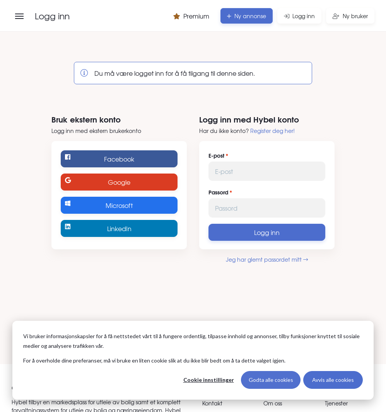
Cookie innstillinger (208, 379)
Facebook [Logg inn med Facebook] (99, 158)
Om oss (272, 403)
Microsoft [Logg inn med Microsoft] (99, 205)
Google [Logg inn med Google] (97, 182)
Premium (191, 15)
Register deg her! (272, 130)
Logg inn (267, 232)
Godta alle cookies (271, 379)
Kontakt (212, 403)
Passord (218, 192)
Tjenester (336, 403)
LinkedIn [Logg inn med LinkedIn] (98, 228)
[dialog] (193, 360)
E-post (216, 156)
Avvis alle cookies (333, 379)
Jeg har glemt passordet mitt (267, 259)
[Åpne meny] (19, 16)
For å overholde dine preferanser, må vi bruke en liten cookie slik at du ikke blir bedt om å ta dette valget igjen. (154, 360)
